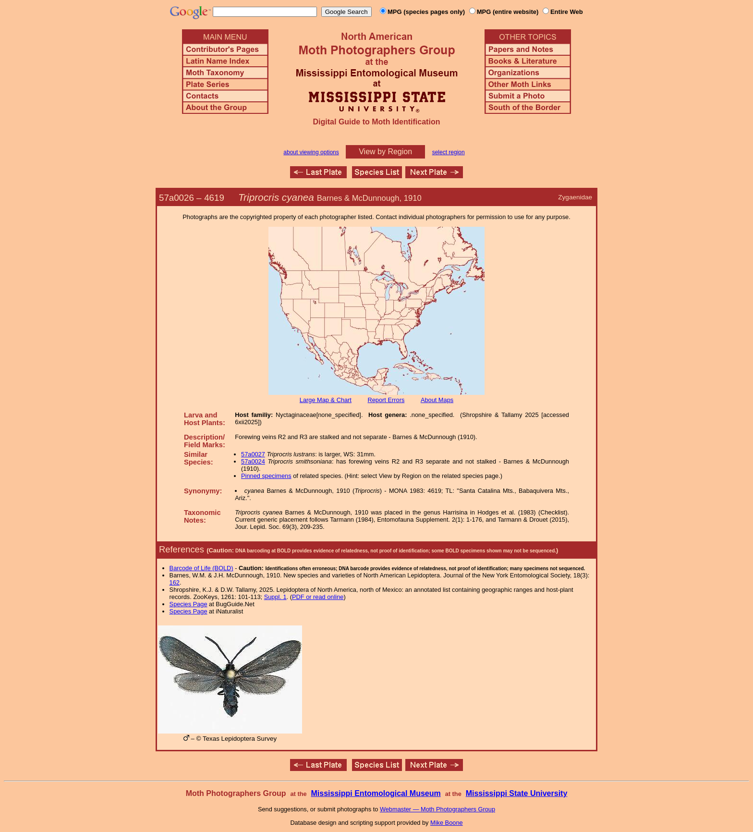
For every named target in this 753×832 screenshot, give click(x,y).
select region (448, 152)
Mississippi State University (517, 793)
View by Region (385, 151)
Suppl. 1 (275, 596)
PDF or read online (317, 596)
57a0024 (253, 461)
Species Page (188, 604)
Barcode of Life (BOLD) (201, 568)
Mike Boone (446, 822)
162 (175, 582)
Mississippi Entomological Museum (375, 793)
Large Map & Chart (326, 400)
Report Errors (386, 400)
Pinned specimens (266, 475)
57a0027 (253, 454)
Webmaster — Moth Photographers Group (437, 809)
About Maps (437, 400)
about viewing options (311, 152)
